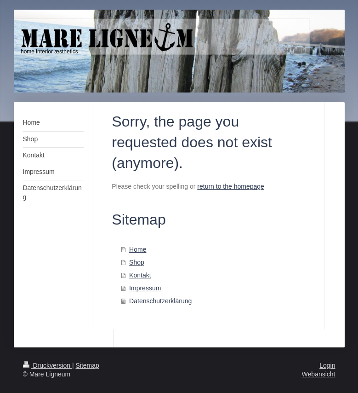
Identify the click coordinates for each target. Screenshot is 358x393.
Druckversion (47, 365)
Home (137, 249)
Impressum (145, 288)
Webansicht (318, 374)
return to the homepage (230, 186)
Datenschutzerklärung (160, 301)
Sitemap (87, 365)
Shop (136, 262)
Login (327, 365)
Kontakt (140, 275)
